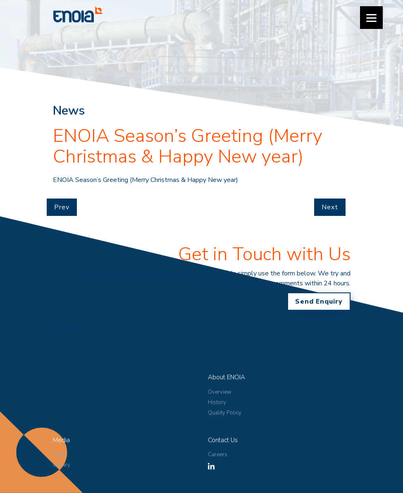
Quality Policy (224, 412)
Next (330, 207)
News (60, 454)
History (217, 402)
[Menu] (371, 17)
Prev (61, 207)
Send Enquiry (319, 301)
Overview (219, 392)
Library (61, 465)
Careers (217, 454)
